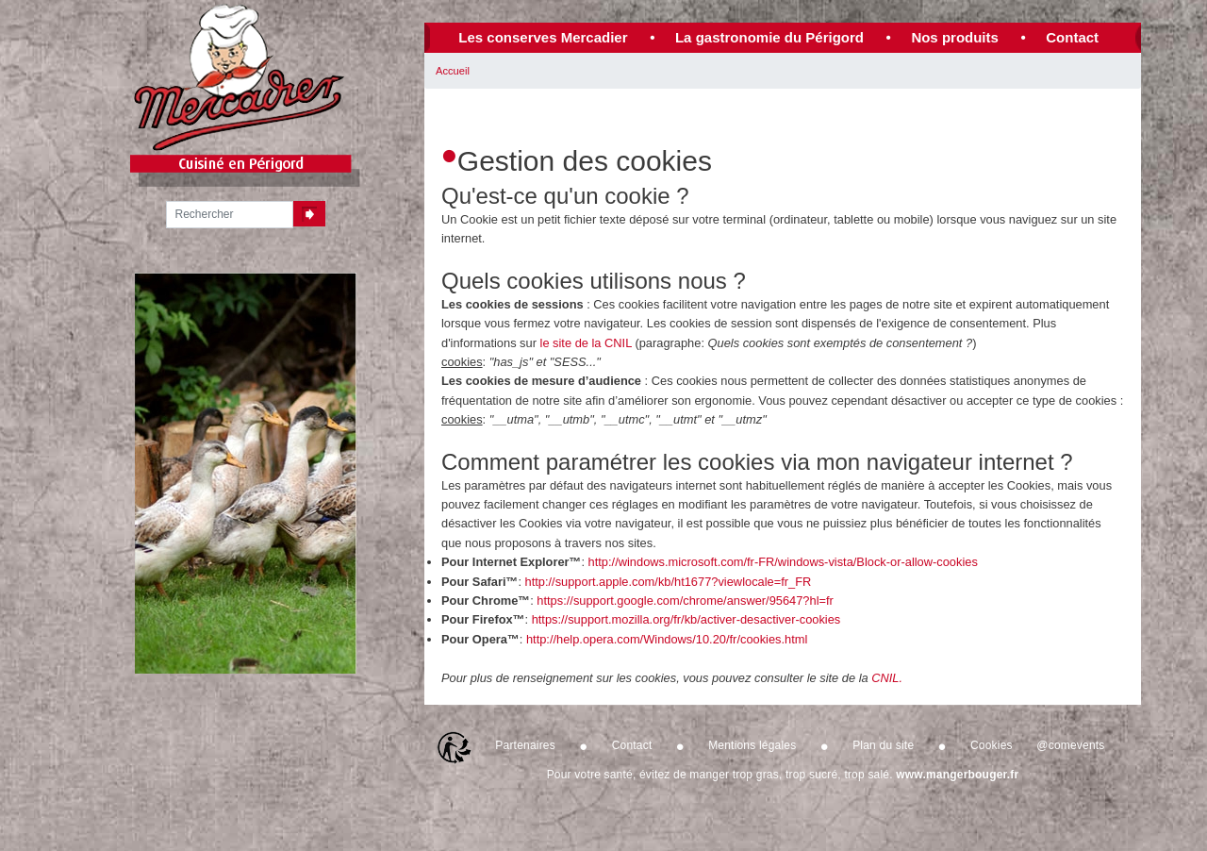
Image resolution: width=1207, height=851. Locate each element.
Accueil (453, 70)
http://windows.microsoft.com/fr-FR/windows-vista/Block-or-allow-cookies (783, 562)
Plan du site (883, 745)
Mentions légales (752, 745)
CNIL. (886, 678)
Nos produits (955, 37)
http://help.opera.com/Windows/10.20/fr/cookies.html (666, 639)
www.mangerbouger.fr (957, 774)
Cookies (991, 745)
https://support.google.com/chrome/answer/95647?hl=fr (685, 600)
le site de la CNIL (586, 343)
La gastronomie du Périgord (769, 37)
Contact (1072, 37)
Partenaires (525, 745)
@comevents (1070, 745)
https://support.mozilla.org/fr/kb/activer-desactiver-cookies (686, 619)
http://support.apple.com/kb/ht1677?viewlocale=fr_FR (668, 582)
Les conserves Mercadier (542, 37)
